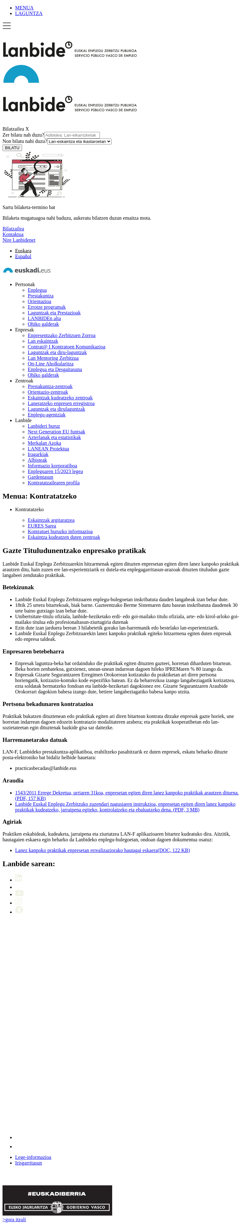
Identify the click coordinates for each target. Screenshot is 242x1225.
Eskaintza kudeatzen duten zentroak (64, 537)
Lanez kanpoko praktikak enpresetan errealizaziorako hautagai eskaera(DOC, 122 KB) (102, 850)
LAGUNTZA (29, 13)
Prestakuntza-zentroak (50, 386)
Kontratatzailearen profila (54, 482)
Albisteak (37, 460)
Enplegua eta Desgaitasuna (55, 369)
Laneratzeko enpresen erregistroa (61, 403)
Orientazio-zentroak (48, 392)
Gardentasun (40, 477)
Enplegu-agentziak (47, 414)
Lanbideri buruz (44, 426)
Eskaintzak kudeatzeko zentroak (60, 397)
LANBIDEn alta (44, 318)
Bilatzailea (13, 129)
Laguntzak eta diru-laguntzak (57, 352)
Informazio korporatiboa (52, 465)
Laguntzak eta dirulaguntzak (56, 409)
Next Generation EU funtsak (56, 431)
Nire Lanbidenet (19, 240)
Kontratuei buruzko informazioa (60, 531)
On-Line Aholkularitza (50, 363)
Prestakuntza (41, 295)
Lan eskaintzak (43, 341)
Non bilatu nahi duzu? (57, 141)
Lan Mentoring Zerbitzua (53, 358)
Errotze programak (47, 307)
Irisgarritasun (28, 1163)
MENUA (24, 7)
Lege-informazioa (33, 1157)
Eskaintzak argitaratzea (51, 520)
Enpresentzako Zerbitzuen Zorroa (61, 335)
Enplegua (37, 290)
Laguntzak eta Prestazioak (54, 312)
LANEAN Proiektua (48, 448)
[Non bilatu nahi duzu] (79, 141)
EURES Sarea (42, 525)
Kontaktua (13, 234)
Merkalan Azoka (44, 443)
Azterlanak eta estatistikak (54, 437)
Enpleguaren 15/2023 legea (55, 471)
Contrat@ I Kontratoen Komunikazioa (66, 346)
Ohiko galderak (43, 324)
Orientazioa (39, 301)
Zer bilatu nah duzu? (51, 135)
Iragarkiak (38, 454)
